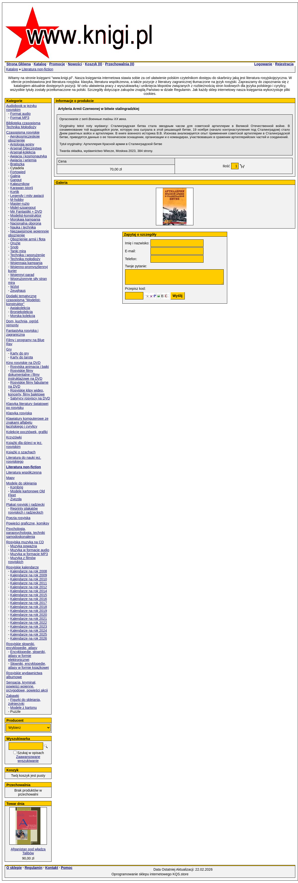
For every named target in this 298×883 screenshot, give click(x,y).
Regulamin (33, 868)
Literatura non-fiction (37, 69)
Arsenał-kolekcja (23, 152)
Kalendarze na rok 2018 (28, 607)
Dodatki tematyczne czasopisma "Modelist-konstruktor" (23, 300)
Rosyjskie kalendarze (22, 567)
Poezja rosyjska (18, 518)
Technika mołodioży (25, 259)
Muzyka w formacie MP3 (29, 554)
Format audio (20, 114)
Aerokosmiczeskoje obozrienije (24, 138)
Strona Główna (18, 64)
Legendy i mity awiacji (27, 196)
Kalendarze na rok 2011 (28, 583)
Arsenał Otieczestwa (26, 148)
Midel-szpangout (23, 208)
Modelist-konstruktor (25, 215)
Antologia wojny (22, 144)
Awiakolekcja (20, 308)
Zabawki (12, 696)
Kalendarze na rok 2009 (28, 575)
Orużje (15, 243)
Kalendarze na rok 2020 (28, 615)
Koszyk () (93, 64)
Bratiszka (17, 164)
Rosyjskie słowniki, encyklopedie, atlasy (21, 646)
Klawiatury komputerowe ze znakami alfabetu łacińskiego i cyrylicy (27, 422)
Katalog (40, 64)
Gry (9, 349)
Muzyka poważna (23, 546)
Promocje (57, 64)
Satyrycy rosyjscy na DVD (30, 398)
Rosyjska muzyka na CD (25, 542)
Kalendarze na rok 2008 (28, 571)
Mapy (10, 478)
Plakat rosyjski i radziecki (25, 504)
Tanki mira (18, 251)
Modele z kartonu (23, 708)
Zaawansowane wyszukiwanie (28, 759)
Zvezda (16, 499)
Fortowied (17, 172)
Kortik (14, 192)
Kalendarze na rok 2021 (28, 619)
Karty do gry (19, 353)
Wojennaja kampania (26, 263)
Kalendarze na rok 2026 (28, 638)
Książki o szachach (21, 452)
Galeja (15, 176)
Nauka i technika (23, 227)
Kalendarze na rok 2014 (28, 591)
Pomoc (67, 868)
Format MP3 (19, 118)
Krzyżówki (14, 437)
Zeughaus (18, 291)
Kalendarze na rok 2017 (28, 603)
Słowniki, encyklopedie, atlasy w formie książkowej (28, 666)
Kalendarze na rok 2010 (28, 579)
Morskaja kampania (25, 219)
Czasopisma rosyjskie (22, 132)
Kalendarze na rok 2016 (28, 599)
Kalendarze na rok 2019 (28, 611)
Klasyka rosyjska (19, 413)
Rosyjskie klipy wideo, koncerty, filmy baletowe (26, 392)
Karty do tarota (21, 357)
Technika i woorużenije (27, 255)
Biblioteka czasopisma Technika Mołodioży (23, 125)
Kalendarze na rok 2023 (28, 627)
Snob (14, 247)
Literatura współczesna (23, 472)
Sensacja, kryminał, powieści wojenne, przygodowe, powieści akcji (27, 686)
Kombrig (16, 487)
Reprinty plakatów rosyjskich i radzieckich (25, 510)
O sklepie (14, 868)
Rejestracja (284, 64)
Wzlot (14, 287)
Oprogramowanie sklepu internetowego (142, 874)
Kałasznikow (20, 184)
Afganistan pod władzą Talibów (28, 851)
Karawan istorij (21, 188)
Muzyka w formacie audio (29, 550)
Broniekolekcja (21, 312)
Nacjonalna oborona (25, 223)
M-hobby (17, 200)
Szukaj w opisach (30, 753)
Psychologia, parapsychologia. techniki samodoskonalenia (25, 533)
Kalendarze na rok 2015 (28, 595)
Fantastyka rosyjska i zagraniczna (22, 332)
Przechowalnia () (119, 64)
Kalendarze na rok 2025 (28, 634)
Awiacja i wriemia (23, 160)
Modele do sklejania (21, 483)
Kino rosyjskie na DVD (23, 363)
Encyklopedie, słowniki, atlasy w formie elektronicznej (27, 656)
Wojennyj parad (22, 275)
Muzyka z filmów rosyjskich (22, 560)
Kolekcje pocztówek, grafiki (27, 432)
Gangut (16, 180)
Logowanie (263, 64)
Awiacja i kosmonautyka (28, 156)
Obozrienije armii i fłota (27, 239)
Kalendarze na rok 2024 (28, 630)
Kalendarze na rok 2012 (28, 587)
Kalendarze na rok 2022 (28, 623)
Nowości (75, 64)
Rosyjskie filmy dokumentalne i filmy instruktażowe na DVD (25, 374)
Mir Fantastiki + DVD (26, 211)
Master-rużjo (20, 204)
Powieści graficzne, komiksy (27, 523)
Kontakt (51, 868)
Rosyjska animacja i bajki (29, 367)
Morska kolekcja (22, 316)
